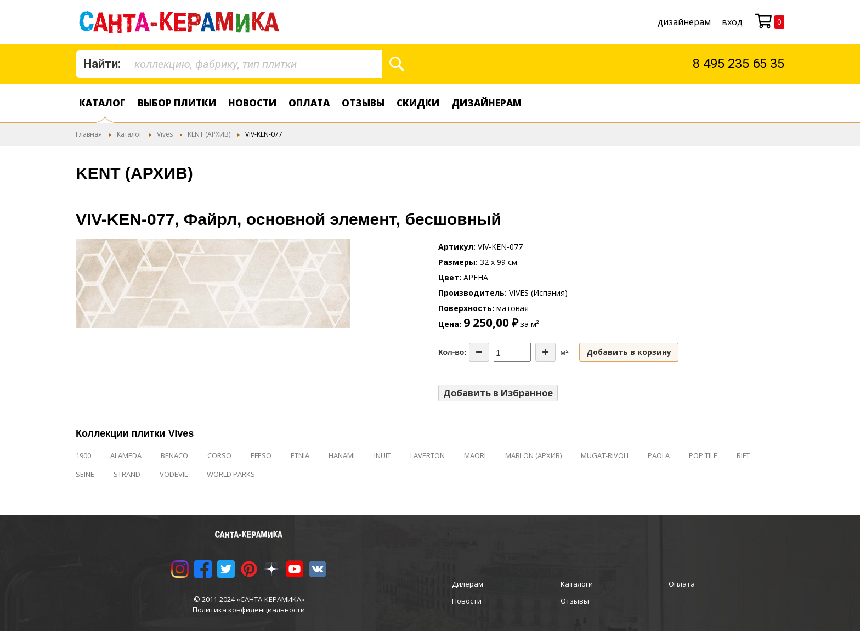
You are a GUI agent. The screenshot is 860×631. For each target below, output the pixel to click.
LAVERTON (427, 455)
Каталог (102, 103)
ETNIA (300, 455)
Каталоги (577, 584)
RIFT (743, 455)
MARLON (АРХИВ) (533, 455)
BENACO (174, 455)
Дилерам (467, 584)
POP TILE (703, 455)
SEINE (85, 474)
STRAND (127, 474)
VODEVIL (174, 474)
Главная (89, 134)
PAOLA (659, 455)
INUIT (382, 455)
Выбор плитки (177, 103)
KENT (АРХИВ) (209, 134)
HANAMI (342, 455)
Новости (252, 103)
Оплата (309, 103)
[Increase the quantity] (545, 352)
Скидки (418, 103)
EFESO (261, 455)
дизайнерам (684, 22)
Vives (165, 134)
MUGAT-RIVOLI (605, 455)
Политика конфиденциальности (249, 610)
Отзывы (363, 103)
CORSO (219, 455)
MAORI (475, 455)
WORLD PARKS (231, 474)
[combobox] (229, 64)
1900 (83, 455)
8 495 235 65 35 (738, 63)
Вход (732, 22)
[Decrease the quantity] (479, 352)
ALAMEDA (126, 455)
